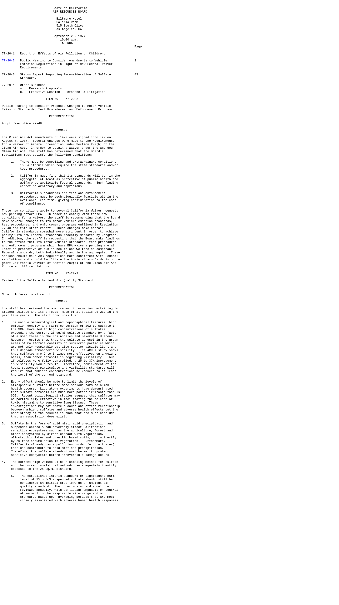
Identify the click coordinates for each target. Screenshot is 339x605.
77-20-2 (8, 72)
